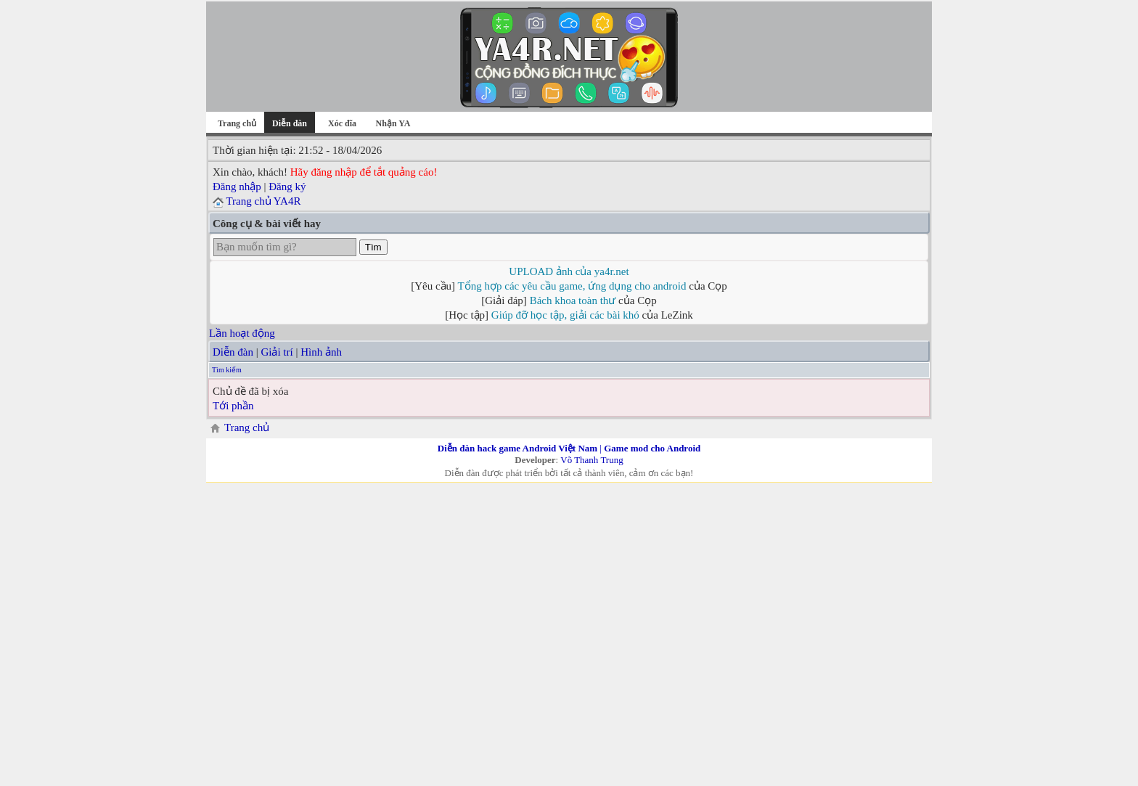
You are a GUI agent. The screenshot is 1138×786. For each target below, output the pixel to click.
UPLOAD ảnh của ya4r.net (569, 271)
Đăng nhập (237, 186)
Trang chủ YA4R (263, 201)
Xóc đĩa (342, 123)
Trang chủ (237, 123)
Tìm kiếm (227, 370)
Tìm (373, 247)
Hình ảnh (321, 352)
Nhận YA (393, 123)
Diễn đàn (233, 352)
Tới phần (233, 406)
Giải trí (276, 352)
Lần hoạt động (242, 333)
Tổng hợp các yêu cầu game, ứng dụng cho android (572, 286)
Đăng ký (287, 186)
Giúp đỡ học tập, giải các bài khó (565, 315)
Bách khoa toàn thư (573, 300)
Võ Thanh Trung (591, 459)
